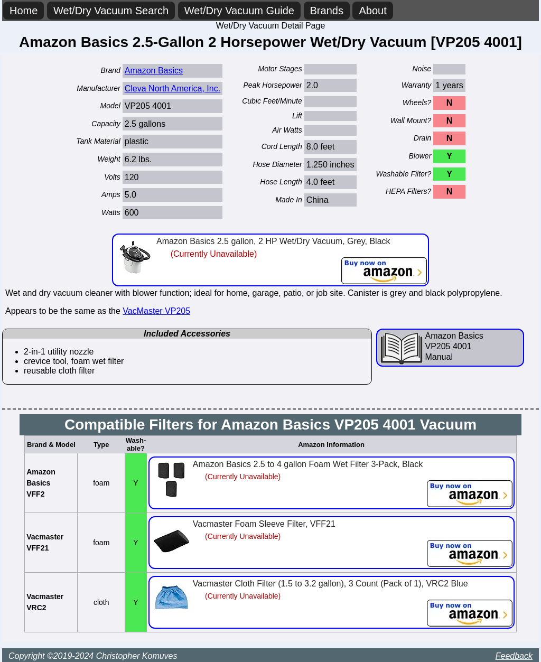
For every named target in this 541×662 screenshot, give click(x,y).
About (372, 10)
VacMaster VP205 (156, 310)
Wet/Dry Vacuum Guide (239, 10)
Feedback (514, 655)
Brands (326, 10)
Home (24, 10)
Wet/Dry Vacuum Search (111, 10)
